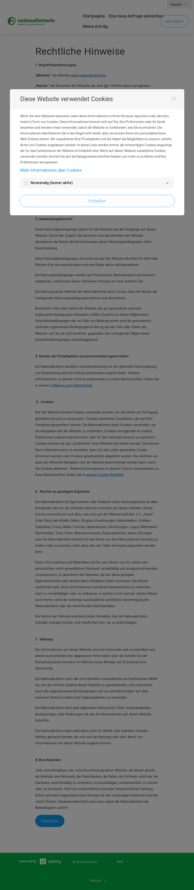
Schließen (97, 201)
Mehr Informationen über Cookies (51, 170)
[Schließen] (174, 99)
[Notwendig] (167, 183)
